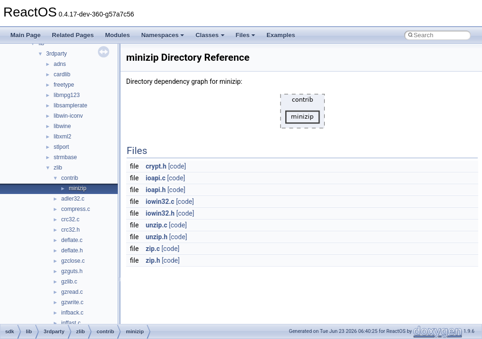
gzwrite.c (72, 302)
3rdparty (56, 53)
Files (246, 35)
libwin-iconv (68, 116)
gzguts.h (71, 271)
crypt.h (156, 166)
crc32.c (70, 219)
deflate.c (71, 240)
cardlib (62, 74)
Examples (280, 35)
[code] (177, 166)
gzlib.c (69, 281)
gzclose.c (73, 261)
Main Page (25, 35)
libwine (62, 126)
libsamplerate (70, 105)
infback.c (72, 312)
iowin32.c (160, 201)
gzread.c (72, 292)
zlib (58, 167)
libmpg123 (67, 95)
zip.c (153, 248)
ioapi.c (156, 178)
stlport (61, 147)
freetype (64, 84)
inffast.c (70, 323)
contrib (69, 178)
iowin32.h (160, 213)
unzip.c (157, 225)
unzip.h (157, 237)
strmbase (65, 157)
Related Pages (73, 35)
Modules (117, 35)
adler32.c (72, 198)
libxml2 (62, 136)
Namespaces (163, 35)
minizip (77, 188)
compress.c (75, 209)
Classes (209, 35)
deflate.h (72, 250)
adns (60, 64)
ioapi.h (156, 190)
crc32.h (70, 229)
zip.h (153, 260)
